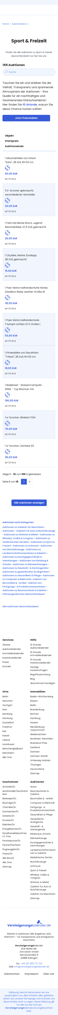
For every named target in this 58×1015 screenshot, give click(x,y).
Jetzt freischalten (26, 118)
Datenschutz (12, 974)
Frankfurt (7, 726)
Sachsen (35, 751)
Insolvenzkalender (12, 657)
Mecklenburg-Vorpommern (37, 728)
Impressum (31, 974)
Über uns (48, 974)
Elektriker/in (8, 824)
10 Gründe (30, 104)
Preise (5, 662)
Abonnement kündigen (42, 683)
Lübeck (6, 739)
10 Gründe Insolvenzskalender (40, 661)
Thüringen (35, 764)
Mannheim (8, 752)
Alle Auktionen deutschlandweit (20, 606)
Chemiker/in (9, 807)
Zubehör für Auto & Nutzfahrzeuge (40, 888)
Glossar (6, 644)
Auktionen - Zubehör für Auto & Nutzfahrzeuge (28, 530)
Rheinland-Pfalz (38, 743)
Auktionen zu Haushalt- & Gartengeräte (25, 568)
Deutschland (37, 769)
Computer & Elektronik (42, 802)
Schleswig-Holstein (40, 760)
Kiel (4, 731)
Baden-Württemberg (41, 696)
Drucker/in (8, 820)
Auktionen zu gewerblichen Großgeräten (25, 571)
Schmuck (35, 866)
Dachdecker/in (10, 811)
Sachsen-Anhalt (39, 756)
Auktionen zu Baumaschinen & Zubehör (24, 590)
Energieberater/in (11, 828)
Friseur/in (7, 853)
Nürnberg (7, 713)
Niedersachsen (38, 734)
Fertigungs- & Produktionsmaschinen (42, 809)
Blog (32, 678)
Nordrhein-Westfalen (41, 738)
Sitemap (34, 773)
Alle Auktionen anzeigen (29, 502)
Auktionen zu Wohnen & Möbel (21, 534)
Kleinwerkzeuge (38, 838)
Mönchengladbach (12, 748)
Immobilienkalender (13, 653)
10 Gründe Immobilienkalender (41, 654)
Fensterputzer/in (11, 840)
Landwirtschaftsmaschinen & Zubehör (43, 851)
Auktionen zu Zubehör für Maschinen (23, 527)
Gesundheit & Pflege (41, 814)
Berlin (5, 696)
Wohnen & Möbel (39, 882)
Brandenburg (37, 709)
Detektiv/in (8, 815)
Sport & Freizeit (38, 870)
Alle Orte (7, 757)
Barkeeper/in (9, 798)
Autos (33, 786)
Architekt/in (8, 786)
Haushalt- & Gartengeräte (37, 828)
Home (5, 23)
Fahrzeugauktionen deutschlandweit (23, 594)
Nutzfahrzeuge (38, 861)
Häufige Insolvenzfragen (38, 669)
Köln (4, 709)
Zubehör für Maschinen (42, 894)
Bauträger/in (9, 802)
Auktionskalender (21, 23)
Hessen (34, 722)
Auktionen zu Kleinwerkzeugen (30, 564)
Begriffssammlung (40, 674)
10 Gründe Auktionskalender (39, 646)
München (7, 700)
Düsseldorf (8, 722)
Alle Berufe (8, 858)
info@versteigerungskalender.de (31, 966)
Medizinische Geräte (41, 857)
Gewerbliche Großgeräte (37, 820)
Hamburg (7, 718)
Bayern (34, 700)
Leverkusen (8, 744)
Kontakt (6, 666)
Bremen (34, 713)
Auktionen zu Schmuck (26, 545)
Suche (9, 72)
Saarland (35, 747)
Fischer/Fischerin (11, 845)
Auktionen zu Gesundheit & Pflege (21, 575)
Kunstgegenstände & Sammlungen (41, 844)
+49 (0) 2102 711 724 (31, 963)
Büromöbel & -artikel (41, 798)
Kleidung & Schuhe (40, 833)
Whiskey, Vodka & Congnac (39, 876)
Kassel (5, 735)
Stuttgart (7, 705)
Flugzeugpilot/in (11, 849)
